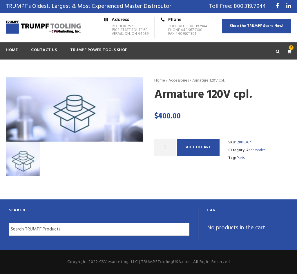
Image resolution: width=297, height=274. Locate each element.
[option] (74, 109)
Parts (241, 158)
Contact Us (44, 50)
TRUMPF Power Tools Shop (99, 50)
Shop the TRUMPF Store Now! (256, 26)
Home (12, 50)
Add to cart (198, 147)
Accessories (179, 80)
